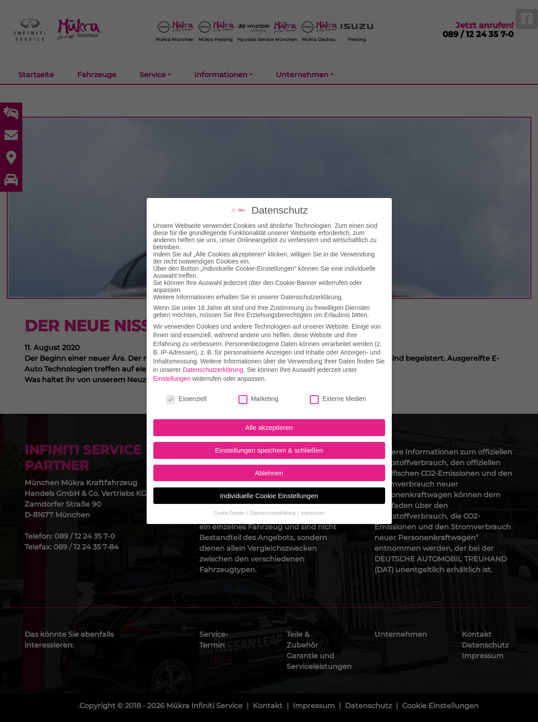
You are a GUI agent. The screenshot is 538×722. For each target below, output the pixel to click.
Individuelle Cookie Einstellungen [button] (269, 484)
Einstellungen (172, 367)
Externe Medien (338, 387)
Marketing (258, 387)
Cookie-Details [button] (230, 501)
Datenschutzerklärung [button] (273, 501)
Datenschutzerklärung (213, 359)
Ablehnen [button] (269, 462)
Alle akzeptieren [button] (269, 417)
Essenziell (186, 387)
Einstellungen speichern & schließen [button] (269, 439)
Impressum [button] (312, 501)
